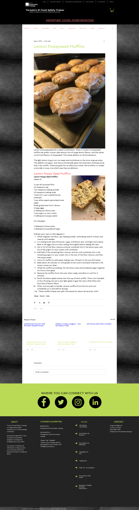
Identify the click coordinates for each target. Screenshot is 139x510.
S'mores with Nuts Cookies (100, 342)
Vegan (92, 28)
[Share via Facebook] (35, 303)
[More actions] (104, 41)
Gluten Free (83, 28)
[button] (112, 10)
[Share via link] (49, 303)
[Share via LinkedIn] (44, 303)
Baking (36, 296)
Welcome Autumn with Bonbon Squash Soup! (36, 343)
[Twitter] (61, 402)
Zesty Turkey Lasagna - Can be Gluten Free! (68, 343)
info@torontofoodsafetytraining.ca (121, 431)
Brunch (36, 28)
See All (112, 319)
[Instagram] (78, 402)
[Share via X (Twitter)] (39, 303)
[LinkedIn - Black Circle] (95, 402)
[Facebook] (44, 402)
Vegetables (45, 28)
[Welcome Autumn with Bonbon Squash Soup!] (38, 331)
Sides (54, 28)
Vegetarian (71, 28)
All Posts (27, 28)
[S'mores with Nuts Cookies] (101, 331)
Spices (62, 28)
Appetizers (101, 28)
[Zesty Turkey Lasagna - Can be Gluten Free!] (69, 331)
